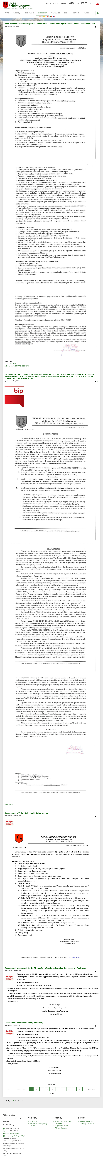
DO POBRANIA (10, 804)
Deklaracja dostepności (87, 1124)
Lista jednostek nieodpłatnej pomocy (38, 1124)
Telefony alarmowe (61, 1128)
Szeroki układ (86, 3)
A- (54, 3)
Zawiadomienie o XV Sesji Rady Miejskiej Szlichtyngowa (26, 813)
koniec (52, 1093)
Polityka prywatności (86, 1121)
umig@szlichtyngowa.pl (12, 1133)
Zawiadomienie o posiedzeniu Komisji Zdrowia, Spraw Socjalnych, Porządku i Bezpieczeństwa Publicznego (45, 968)
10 (80, 1089)
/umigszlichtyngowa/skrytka (18, 1136)
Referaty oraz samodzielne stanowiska (63, 1122)
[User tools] (96, 27)
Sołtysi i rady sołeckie (61, 1125)
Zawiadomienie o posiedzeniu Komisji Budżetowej (24, 1023)
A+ (58, 3)
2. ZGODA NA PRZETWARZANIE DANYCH (17, 366)
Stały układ (82, 3)
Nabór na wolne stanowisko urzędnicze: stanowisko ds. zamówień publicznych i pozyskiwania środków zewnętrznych (50, 23)
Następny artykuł (90, 1089)
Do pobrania (33, 1121)
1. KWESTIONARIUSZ (11, 363)
